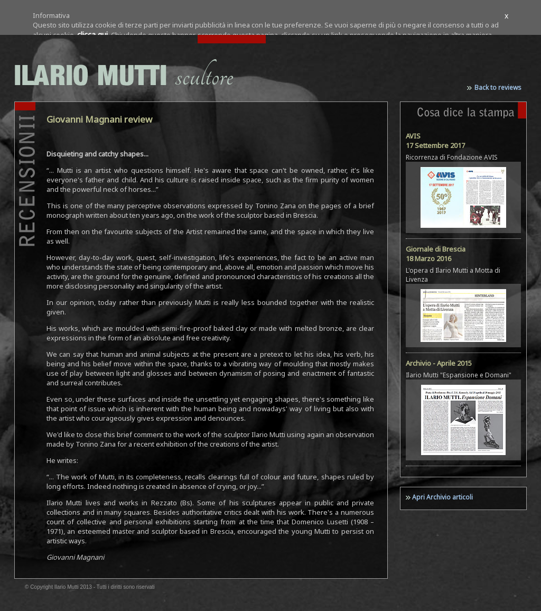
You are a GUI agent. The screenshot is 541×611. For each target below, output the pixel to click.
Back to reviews (497, 87)
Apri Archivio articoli (442, 497)
